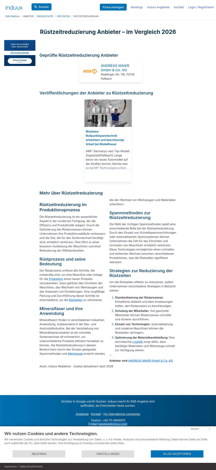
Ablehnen (39, 454)
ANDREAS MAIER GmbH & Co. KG (115, 68)
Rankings (137, 7)
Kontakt (179, 7)
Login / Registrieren (201, 7)
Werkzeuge (75, 353)
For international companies (122, 414)
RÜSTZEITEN (63, 16)
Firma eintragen (113, 7)
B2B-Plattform (13, 16)
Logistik (137, 341)
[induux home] (14, 7)
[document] (108, 440)
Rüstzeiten (76, 300)
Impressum (10, 466)
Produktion (56, 279)
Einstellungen (108, 454)
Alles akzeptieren (177, 454)
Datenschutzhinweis (31, 466)
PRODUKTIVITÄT (45, 16)
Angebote (82, 414)
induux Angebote (158, 7)
